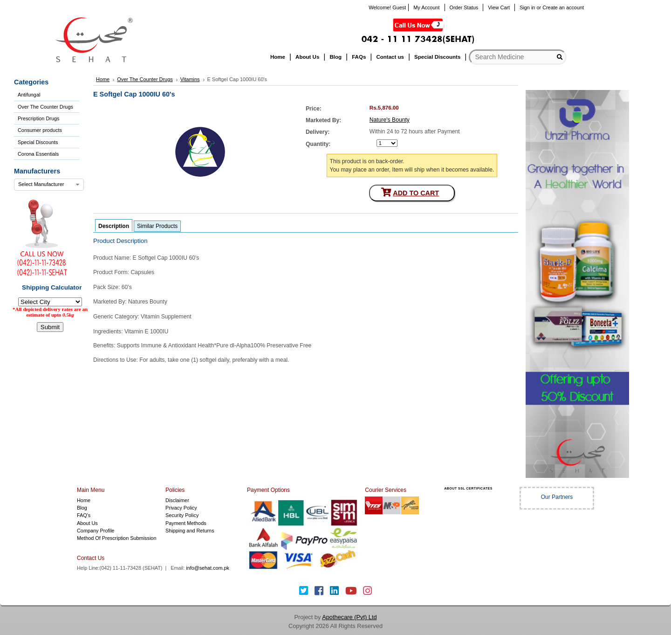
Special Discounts (38, 142)
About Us (87, 523)
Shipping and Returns (189, 530)
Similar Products (157, 226)
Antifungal (29, 94)
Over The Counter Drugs (45, 107)
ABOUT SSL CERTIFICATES (468, 488)
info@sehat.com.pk (207, 568)
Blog (82, 508)
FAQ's (83, 515)
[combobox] (49, 185)
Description (113, 226)
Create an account (563, 7)
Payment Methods (185, 523)
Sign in (527, 7)
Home (83, 500)
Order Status (464, 7)
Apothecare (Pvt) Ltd (349, 617)
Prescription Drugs (38, 118)
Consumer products (40, 130)
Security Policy (182, 515)
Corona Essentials (38, 154)
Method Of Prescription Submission (116, 538)
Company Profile (95, 530)
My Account (426, 7)
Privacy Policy (181, 508)
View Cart (499, 7)
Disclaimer (177, 500)
